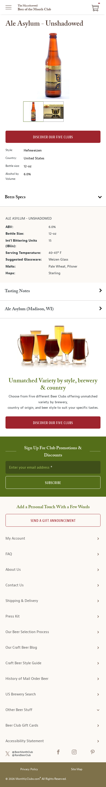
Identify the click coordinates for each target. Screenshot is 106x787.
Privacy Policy (29, 769)
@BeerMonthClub (22, 752)
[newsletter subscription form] (53, 467)
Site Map (76, 769)
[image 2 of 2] (53, 112)
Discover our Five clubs (53, 137)
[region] (53, 65)
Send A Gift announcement (53, 521)
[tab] (53, 197)
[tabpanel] (53, 245)
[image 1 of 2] (33, 112)
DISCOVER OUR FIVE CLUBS (53, 423)
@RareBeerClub (21, 755)
